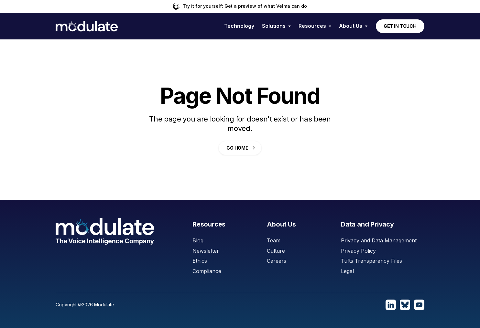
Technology (239, 26)
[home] (87, 26)
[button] (276, 26)
